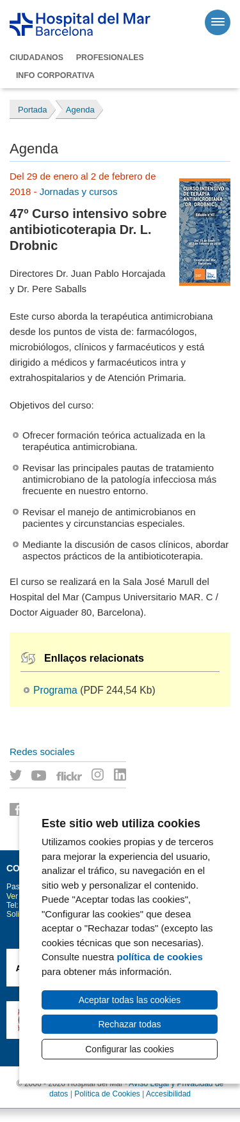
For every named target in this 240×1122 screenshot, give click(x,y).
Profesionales (110, 57)
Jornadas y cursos (79, 191)
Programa (55, 690)
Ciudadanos (36, 57)
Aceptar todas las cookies (130, 1000)
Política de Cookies (107, 1093)
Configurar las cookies (129, 1049)
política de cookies (160, 956)
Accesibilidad (168, 1093)
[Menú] (217, 22)
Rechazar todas (129, 1024)
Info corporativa (55, 75)
